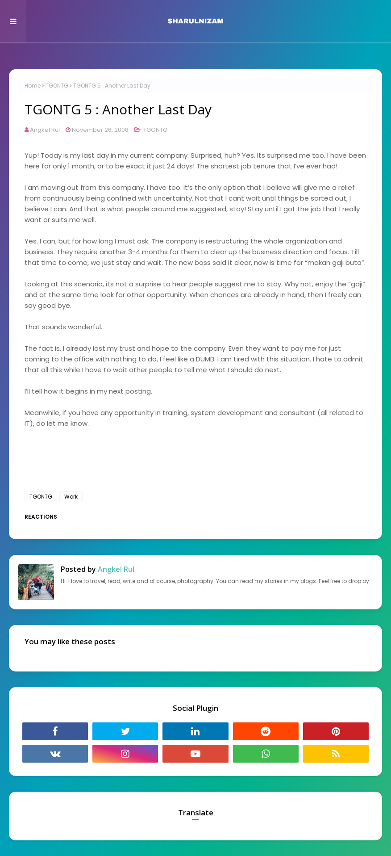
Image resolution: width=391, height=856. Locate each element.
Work (71, 496)
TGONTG (57, 85)
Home (33, 85)
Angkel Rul (45, 130)
